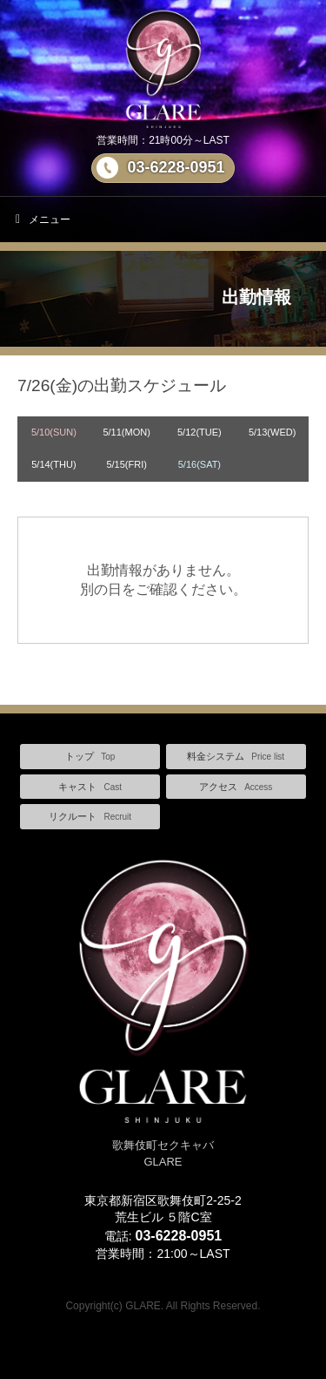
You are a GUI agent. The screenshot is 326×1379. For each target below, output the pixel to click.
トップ (90, 756)
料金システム (235, 756)
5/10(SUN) (54, 432)
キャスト (90, 786)
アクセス (235, 786)
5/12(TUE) (199, 432)
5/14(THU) (53, 464)
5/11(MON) (126, 432)
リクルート (90, 816)
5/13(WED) (272, 432)
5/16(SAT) (199, 464)
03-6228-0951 (175, 167)
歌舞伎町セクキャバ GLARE (163, 1144)
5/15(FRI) (126, 464)
